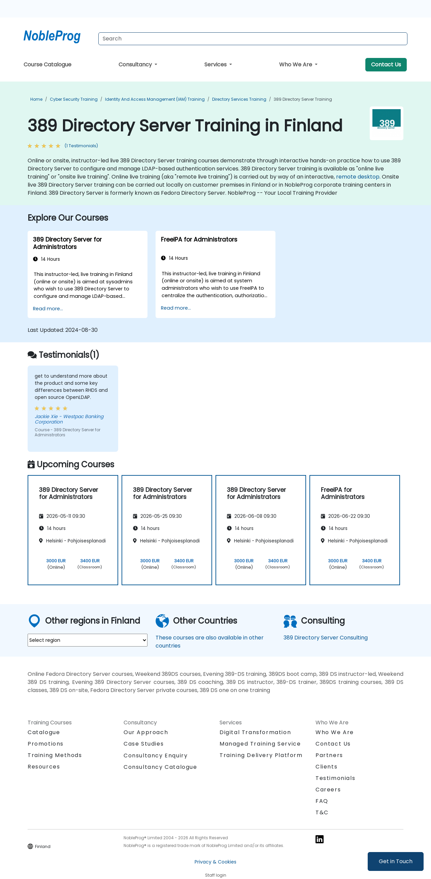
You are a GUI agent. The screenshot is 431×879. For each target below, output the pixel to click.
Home (36, 99)
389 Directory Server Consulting (326, 637)
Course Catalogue (47, 64)
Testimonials (335, 778)
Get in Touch (395, 861)
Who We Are (296, 64)
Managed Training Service (260, 744)
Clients (326, 767)
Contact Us (386, 64)
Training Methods (55, 755)
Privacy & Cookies (215, 861)
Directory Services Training (239, 99)
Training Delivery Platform (261, 755)
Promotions (46, 744)
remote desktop (357, 177)
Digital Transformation (255, 732)
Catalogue (44, 732)
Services (216, 64)
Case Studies (144, 744)
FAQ (322, 801)
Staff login (215, 875)
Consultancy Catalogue (160, 767)
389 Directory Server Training (303, 99)
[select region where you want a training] (87, 640)
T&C (322, 812)
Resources (44, 767)
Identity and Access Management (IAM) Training (155, 99)
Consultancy (136, 64)
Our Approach (146, 732)
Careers (328, 789)
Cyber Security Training (74, 99)
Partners (329, 755)
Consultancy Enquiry (156, 756)
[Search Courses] (252, 38)
